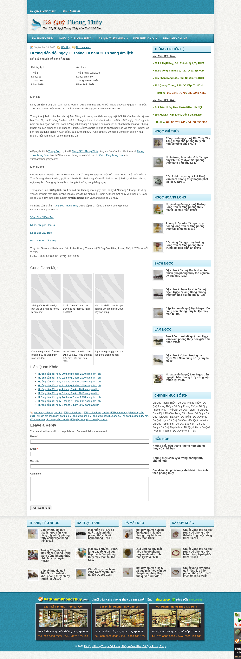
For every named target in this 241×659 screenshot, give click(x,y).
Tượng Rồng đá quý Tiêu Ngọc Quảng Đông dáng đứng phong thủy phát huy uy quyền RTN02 (56, 560)
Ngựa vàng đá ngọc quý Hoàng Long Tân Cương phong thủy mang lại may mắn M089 (185, 207)
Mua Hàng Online (175, 38)
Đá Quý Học (159, 420)
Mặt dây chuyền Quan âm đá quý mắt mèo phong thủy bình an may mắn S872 (150, 538)
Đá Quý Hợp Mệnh (163, 423)
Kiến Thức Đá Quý (145, 38)
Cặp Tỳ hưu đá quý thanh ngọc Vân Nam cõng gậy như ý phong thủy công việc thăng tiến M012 (55, 540)
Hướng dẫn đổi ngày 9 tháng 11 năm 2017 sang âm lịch (69, 401)
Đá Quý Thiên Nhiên (114, 38)
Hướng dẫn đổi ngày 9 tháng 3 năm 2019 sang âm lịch (68, 389)
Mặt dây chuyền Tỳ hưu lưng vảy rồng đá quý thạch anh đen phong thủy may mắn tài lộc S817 (103, 559)
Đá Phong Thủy (43, 38)
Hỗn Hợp (65, 47)
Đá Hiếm (186, 416)
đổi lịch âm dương (73, 412)
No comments (83, 47)
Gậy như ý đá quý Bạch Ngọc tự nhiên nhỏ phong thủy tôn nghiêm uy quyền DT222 (188, 273)
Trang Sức (54, 151)
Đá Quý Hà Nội (197, 420)
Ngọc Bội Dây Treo (41, 232)
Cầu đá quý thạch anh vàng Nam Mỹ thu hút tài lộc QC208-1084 (102, 576)
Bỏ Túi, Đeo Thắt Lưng (43, 240)
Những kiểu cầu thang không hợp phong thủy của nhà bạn (179, 447)
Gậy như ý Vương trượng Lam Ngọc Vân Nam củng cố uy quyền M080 (187, 358)
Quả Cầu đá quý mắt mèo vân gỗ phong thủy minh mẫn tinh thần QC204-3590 (149, 557)
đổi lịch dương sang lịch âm (102, 416)
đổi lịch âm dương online (96, 412)
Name (34, 436)
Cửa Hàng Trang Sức (111, 155)
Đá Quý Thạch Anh (171, 427)
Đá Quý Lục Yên (185, 423)
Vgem (157, 430)
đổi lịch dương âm (77, 416)
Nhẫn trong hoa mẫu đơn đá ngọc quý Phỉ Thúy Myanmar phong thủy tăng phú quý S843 (187, 160)
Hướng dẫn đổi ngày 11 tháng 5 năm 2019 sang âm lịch (69, 385)
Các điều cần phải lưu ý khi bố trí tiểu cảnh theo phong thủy (180, 471)
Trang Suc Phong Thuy (65, 205)
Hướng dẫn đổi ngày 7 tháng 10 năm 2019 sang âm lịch (69, 381)
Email (34, 448)
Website (34, 461)
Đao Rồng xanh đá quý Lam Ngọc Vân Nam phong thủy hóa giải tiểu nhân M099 (188, 339)
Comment (35, 473)
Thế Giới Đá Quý (177, 409)
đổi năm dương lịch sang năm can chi (49, 419)
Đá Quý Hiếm (191, 427)
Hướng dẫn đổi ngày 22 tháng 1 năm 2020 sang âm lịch (69, 377)
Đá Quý (163, 416)
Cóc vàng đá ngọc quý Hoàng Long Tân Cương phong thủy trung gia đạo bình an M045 (185, 245)
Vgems (167, 430)
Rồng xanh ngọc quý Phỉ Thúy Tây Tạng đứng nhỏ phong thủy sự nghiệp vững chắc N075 (188, 141)
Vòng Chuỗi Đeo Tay (42, 217)
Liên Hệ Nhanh (71, 11)
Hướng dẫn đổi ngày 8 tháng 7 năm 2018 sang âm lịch (68, 393)
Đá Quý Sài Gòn (178, 420)
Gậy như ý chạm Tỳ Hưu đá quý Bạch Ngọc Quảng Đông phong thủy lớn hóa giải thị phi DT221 (186, 292)
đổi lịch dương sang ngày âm (133, 416)
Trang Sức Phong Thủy (85, 151)
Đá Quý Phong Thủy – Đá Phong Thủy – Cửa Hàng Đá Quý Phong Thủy (125, 650)
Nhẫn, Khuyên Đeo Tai (42, 225)
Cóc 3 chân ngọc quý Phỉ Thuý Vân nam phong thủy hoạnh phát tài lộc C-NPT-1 (187, 179)
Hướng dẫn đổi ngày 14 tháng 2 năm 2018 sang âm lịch (69, 397)
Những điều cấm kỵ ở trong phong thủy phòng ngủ (178, 459)
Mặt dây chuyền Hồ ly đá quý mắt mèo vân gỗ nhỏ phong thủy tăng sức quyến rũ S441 (151, 576)
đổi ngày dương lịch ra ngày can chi (88, 419)
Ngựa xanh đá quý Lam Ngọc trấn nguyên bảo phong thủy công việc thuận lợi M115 (188, 377)
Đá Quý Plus (200, 416)
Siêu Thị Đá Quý (199, 409)
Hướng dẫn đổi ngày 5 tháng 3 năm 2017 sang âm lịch (68, 404)
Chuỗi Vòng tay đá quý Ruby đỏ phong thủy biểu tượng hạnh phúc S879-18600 (197, 557)
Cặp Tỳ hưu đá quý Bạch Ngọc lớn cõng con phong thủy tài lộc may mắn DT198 (188, 311)
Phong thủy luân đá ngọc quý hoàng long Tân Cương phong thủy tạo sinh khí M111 (185, 226)
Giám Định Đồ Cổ (163, 413)
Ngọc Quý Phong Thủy (77, 38)
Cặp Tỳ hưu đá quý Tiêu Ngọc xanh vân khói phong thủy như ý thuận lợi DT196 (55, 579)
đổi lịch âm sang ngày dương (52, 416)
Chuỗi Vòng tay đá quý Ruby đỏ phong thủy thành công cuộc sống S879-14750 (197, 538)
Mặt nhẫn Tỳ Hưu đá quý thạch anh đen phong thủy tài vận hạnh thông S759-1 (101, 538)
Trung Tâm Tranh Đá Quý (189, 413)
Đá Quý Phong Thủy (42, 11)
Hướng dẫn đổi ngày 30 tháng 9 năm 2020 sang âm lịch (69, 373)
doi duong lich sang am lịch (48, 412)
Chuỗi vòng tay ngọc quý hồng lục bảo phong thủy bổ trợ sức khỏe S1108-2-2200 (197, 576)
